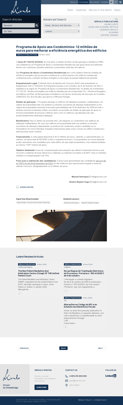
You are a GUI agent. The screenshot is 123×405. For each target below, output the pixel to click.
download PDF (25, 187)
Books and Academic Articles (103, 27)
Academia (113, 32)
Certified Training (109, 35)
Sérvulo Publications (106, 21)
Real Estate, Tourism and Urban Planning (33, 202)
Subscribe (41, 387)
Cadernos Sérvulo (109, 30)
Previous (23, 348)
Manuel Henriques (71, 203)
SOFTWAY (43, 401)
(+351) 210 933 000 (76, 376)
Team (70, 10)
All (116, 19)
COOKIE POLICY (100, 400)
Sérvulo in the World (100, 10)
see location (72, 385)
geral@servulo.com (75, 380)
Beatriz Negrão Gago (90, 203)
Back (63, 348)
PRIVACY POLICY (85, 400)
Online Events (111, 24)
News (117, 10)
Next (101, 348)
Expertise (81, 10)
